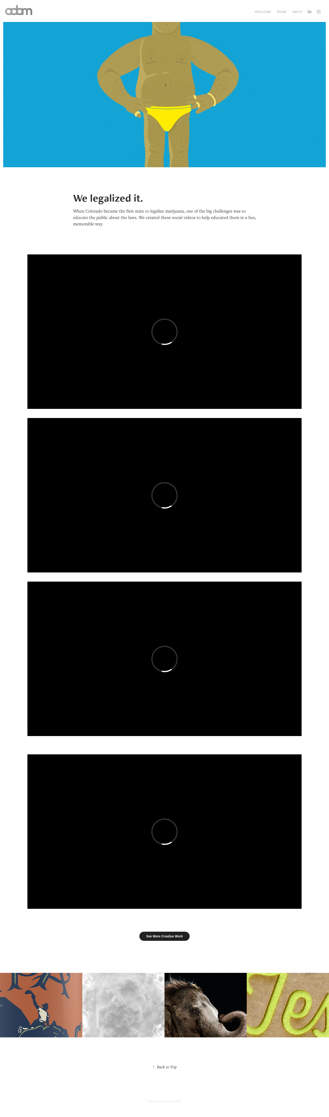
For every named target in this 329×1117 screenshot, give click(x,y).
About (297, 12)
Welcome (263, 12)
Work (282, 12)
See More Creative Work (164, 936)
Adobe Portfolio (172, 1101)
